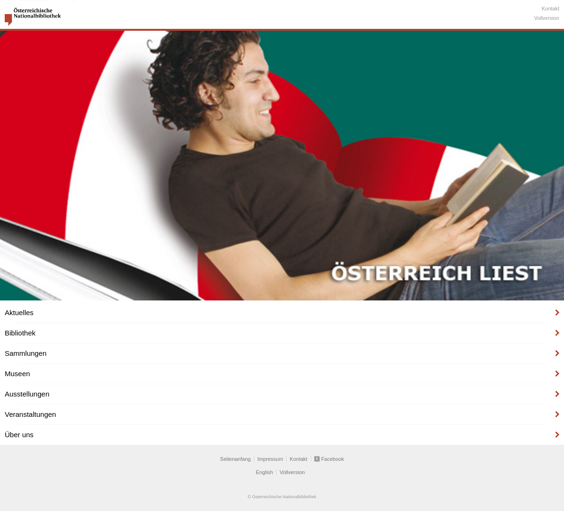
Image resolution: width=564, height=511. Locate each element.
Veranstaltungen (30, 414)
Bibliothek (20, 333)
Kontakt (550, 8)
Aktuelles (19, 312)
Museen (17, 374)
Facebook (332, 459)
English (264, 472)
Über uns (19, 435)
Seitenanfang (235, 459)
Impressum (270, 459)
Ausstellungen (27, 394)
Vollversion (546, 18)
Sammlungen (25, 353)
